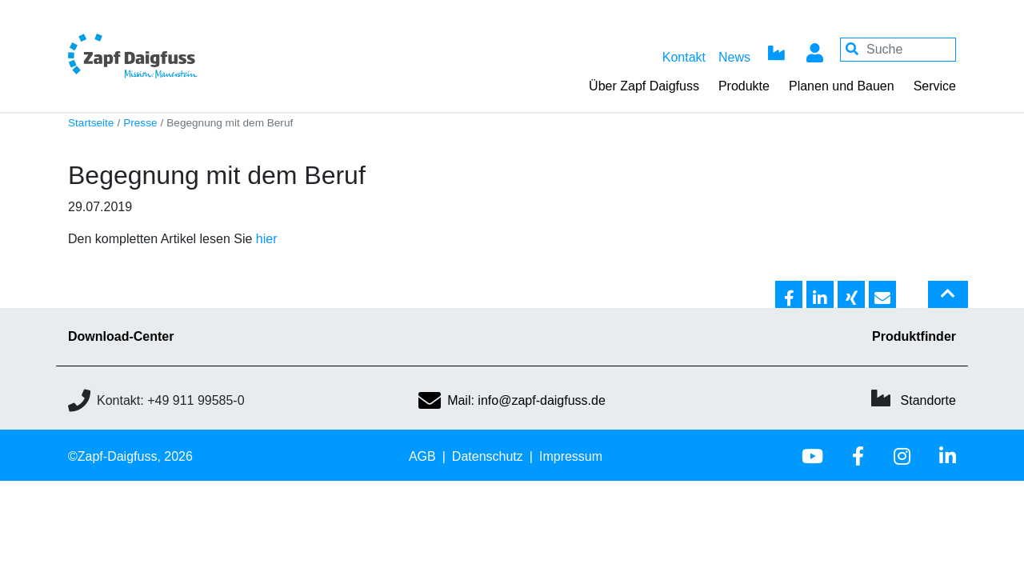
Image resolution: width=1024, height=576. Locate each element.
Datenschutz (487, 456)
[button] (788, 295)
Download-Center (121, 336)
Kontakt (684, 57)
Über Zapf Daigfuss (644, 86)
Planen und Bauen (841, 86)
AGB (422, 456)
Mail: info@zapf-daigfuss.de (512, 400)
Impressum (570, 456)
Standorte (928, 400)
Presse (140, 123)
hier (267, 239)
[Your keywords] (898, 50)
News (734, 57)
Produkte (744, 86)
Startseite (91, 123)
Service (935, 86)
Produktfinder (914, 336)
